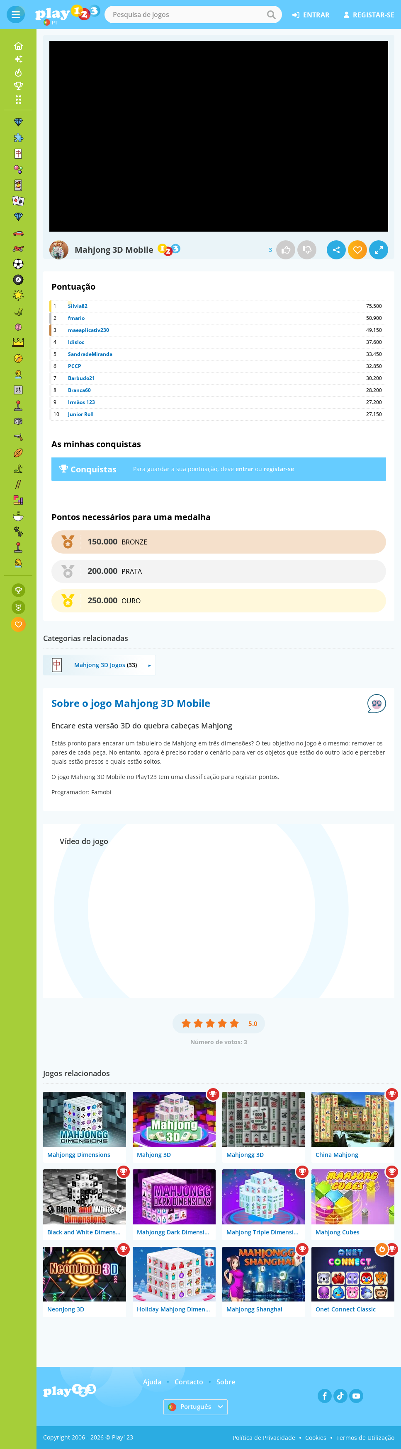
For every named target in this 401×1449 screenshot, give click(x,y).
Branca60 (79, 390)
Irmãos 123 (81, 402)
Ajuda (152, 1381)
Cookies (315, 1438)
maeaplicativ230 (88, 330)
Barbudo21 (81, 378)
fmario (76, 318)
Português (190, 1406)
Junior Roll (81, 414)
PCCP (74, 366)
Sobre (225, 1381)
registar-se (369, 14)
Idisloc (76, 342)
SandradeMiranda (90, 354)
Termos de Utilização (365, 1438)
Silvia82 (77, 306)
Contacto (189, 1381)
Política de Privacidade (264, 1438)
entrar (311, 14)
